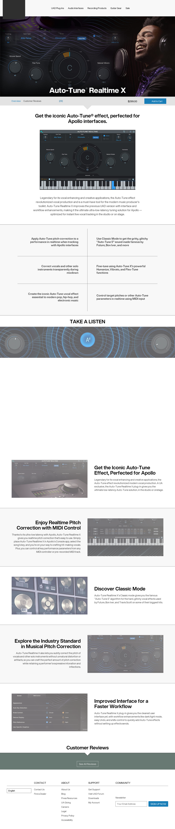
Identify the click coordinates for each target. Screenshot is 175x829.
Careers (65, 807)
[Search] (160, 8)
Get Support (94, 789)
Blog (63, 793)
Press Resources (69, 798)
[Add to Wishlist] (140, 101)
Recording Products (97, 8)
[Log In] (171, 8)
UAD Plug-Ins (57, 8)
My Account (94, 802)
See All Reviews (87, 764)
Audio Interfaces (75, 8)
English (11, 790)
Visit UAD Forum (96, 793)
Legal (63, 811)
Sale (128, 8)
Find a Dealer (40, 793)
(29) (61, 101)
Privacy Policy (67, 815)
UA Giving (66, 802)
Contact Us (39, 789)
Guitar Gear (116, 8)
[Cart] (165, 8)
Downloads (93, 798)
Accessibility (67, 820)
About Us (65, 789)
